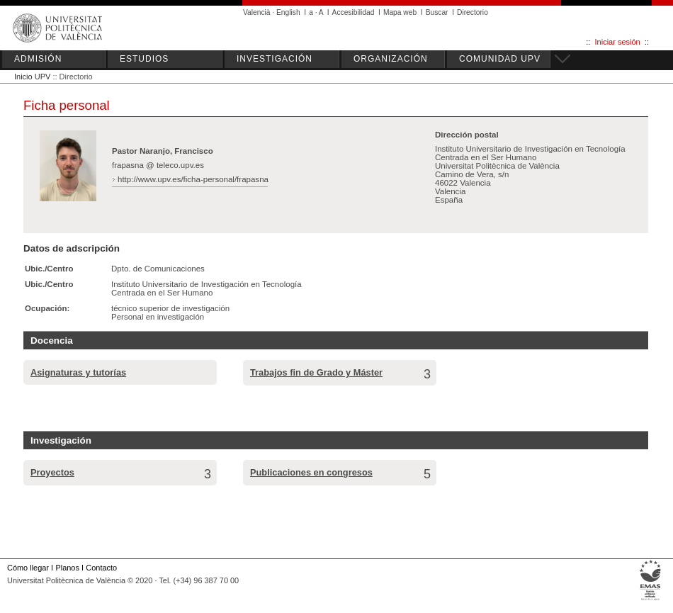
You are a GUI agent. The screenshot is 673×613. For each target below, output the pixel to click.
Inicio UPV (32, 76)
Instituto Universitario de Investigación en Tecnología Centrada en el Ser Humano (206, 288)
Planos (67, 567)
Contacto (101, 567)
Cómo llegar (28, 567)
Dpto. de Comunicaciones (158, 268)
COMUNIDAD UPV (500, 59)
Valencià (257, 12)
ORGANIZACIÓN (391, 59)
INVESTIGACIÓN (274, 59)
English (288, 12)
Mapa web (400, 12)
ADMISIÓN (38, 59)
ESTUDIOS (144, 59)
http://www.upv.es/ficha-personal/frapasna (193, 179)
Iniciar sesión (617, 42)
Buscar (437, 12)
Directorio (472, 12)
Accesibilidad (353, 12)
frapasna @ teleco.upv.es (158, 165)
